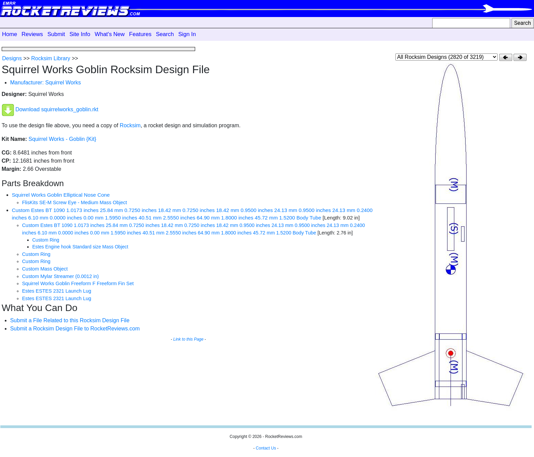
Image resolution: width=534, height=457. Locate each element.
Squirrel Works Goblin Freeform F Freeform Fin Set (78, 283)
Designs (12, 58)
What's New (110, 34)
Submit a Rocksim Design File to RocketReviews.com (75, 328)
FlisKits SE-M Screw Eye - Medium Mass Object (74, 202)
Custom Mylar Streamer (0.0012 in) (60, 276)
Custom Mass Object (45, 269)
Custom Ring (45, 240)
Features (140, 34)
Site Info (79, 34)
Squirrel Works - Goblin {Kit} (62, 139)
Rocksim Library (50, 58)
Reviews (32, 34)
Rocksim (130, 125)
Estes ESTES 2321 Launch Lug (56, 291)
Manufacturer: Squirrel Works (45, 82)
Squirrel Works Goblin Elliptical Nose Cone (61, 195)
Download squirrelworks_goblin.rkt (56, 110)
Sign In (187, 34)
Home (9, 34)
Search (165, 34)
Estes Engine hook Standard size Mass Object (80, 246)
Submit (56, 34)
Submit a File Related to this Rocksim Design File (69, 320)
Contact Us (266, 448)
